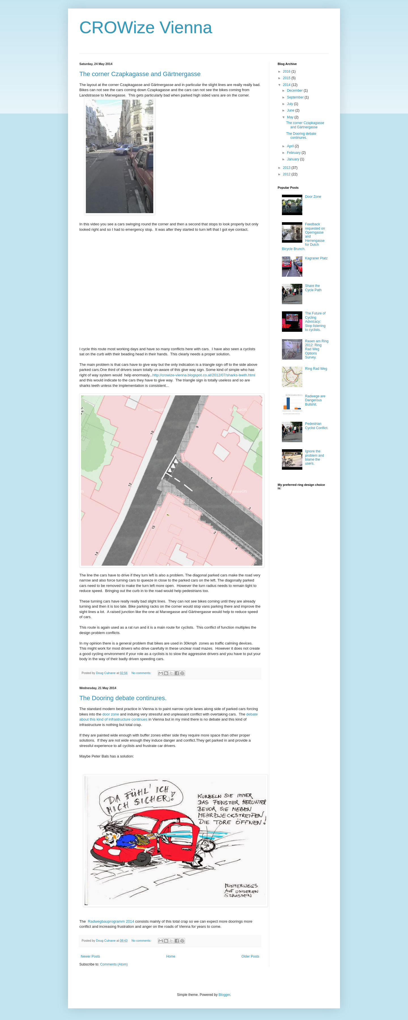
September (296, 97)
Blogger (224, 995)
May (290, 117)
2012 (287, 174)
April (291, 146)
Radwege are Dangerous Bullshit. (315, 400)
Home (170, 956)
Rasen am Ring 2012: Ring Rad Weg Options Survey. (317, 349)
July (290, 104)
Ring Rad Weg (316, 369)
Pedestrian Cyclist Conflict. (316, 426)
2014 (287, 85)
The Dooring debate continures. (123, 698)
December (295, 91)
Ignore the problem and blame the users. (314, 457)
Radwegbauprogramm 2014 (111, 921)
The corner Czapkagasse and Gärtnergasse (140, 73)
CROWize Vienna (145, 27)
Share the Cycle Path (313, 288)
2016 (287, 72)
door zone (110, 714)
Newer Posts (90, 956)
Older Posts (250, 956)
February (294, 153)
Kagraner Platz (316, 258)
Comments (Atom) (114, 964)
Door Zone (313, 197)
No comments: (141, 673)
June (291, 110)
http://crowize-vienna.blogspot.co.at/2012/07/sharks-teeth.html (203, 375)
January (293, 159)
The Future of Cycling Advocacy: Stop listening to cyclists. (315, 321)
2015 (287, 78)
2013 (287, 168)
